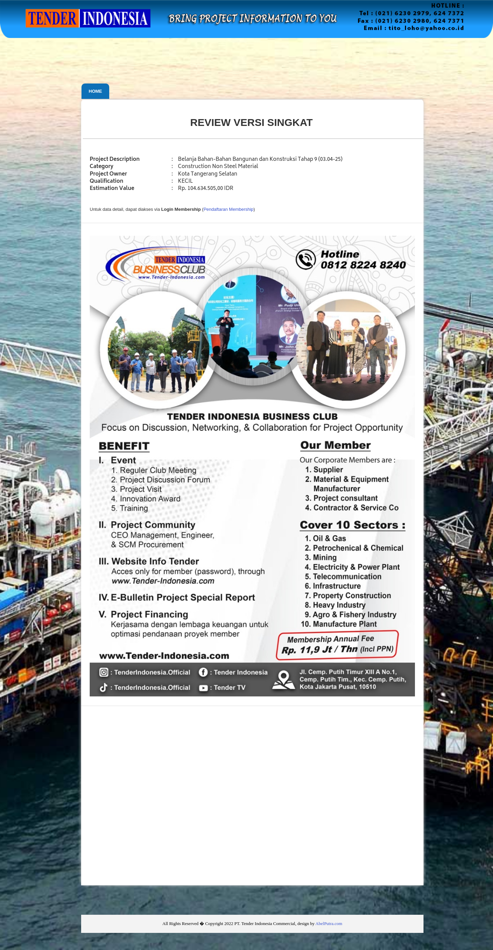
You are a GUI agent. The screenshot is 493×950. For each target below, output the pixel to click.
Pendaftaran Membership (228, 209)
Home (95, 91)
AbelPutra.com (328, 923)
